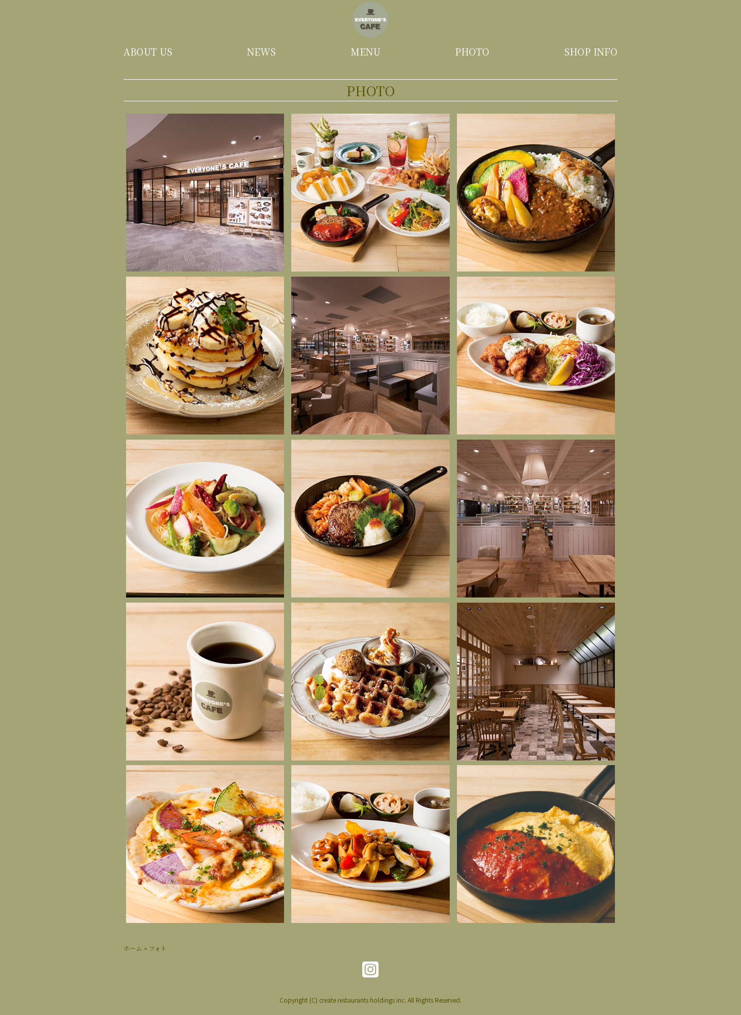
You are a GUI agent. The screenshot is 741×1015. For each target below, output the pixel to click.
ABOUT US (147, 51)
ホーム (132, 948)
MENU (365, 51)
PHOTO (472, 51)
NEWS (261, 51)
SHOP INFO (590, 51)
